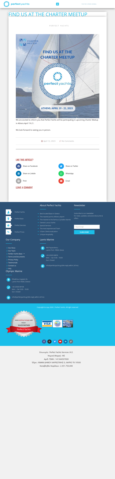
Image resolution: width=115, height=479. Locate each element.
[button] (57, 4)
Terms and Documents (16, 257)
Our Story (11, 248)
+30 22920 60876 (52, 255)
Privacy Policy (13, 260)
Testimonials (12, 262)
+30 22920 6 (16, 287)
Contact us (12, 265)
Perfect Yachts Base (16, 253)
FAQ (9, 268)
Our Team (11, 251)
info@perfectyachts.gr (54, 265)
